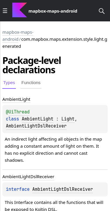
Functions (30, 82)
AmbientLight (37, 119)
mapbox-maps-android (17, 35)
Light (68, 119)
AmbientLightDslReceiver (36, 126)
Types (9, 82)
